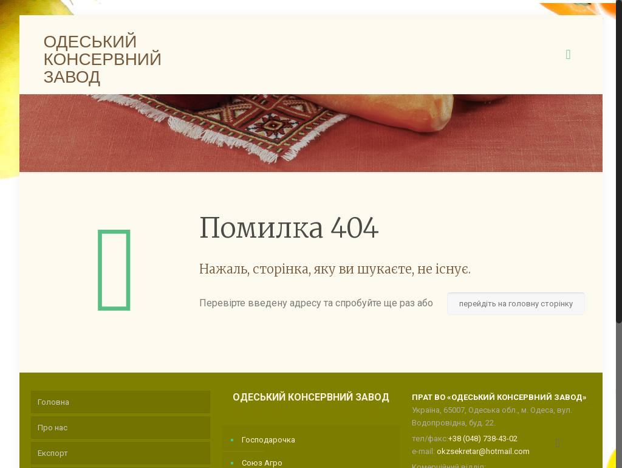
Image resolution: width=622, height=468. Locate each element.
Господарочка (268, 439)
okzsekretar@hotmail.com (483, 451)
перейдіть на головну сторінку (516, 303)
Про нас (52, 427)
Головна (53, 402)
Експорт (53, 453)
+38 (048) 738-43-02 (483, 438)
